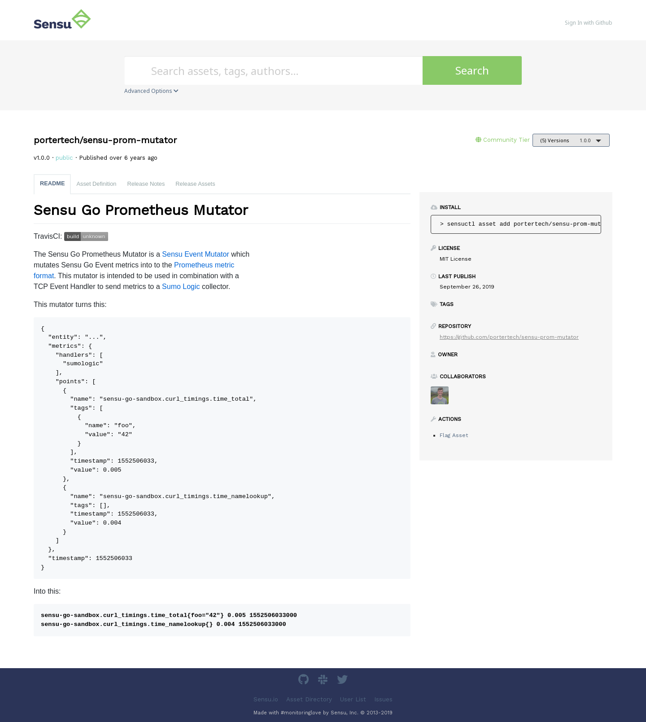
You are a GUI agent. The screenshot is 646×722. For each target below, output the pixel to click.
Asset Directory (309, 699)
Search (472, 70)
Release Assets (195, 183)
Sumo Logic (181, 286)
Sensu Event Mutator (195, 254)
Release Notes (146, 183)
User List (353, 699)
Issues (383, 699)
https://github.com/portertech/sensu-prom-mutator (509, 337)
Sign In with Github (588, 22)
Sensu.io (265, 699)
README (52, 183)
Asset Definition (96, 183)
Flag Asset (454, 435)
